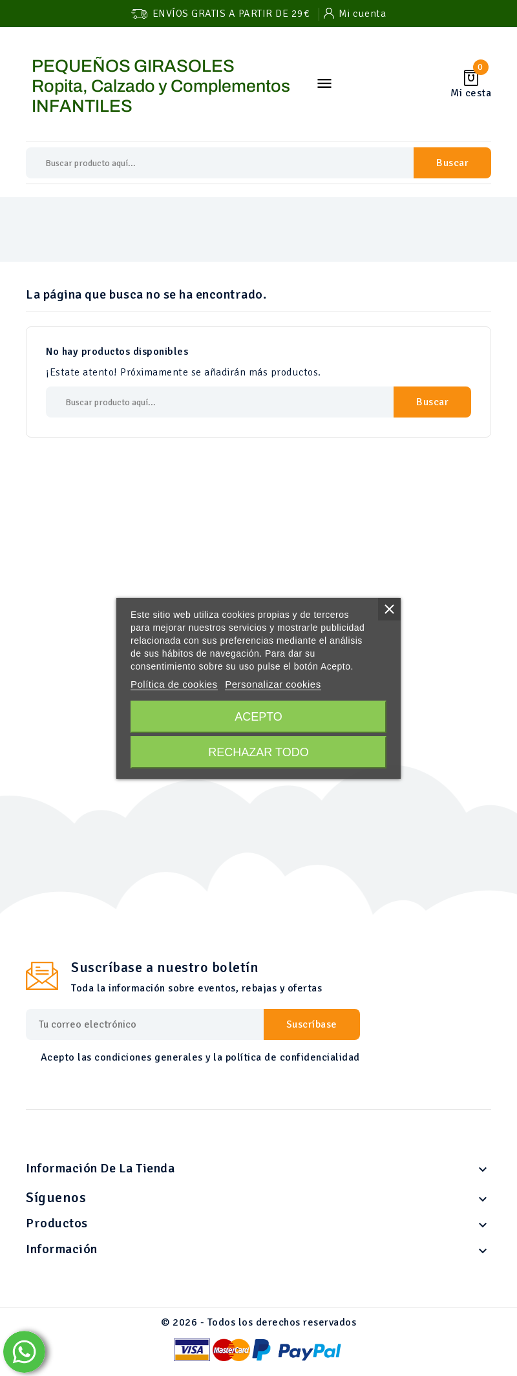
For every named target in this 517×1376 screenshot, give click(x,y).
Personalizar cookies (273, 684)
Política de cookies (174, 684)
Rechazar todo (258, 752)
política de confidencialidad (293, 1057)
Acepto (258, 716)
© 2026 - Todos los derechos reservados (258, 1322)
